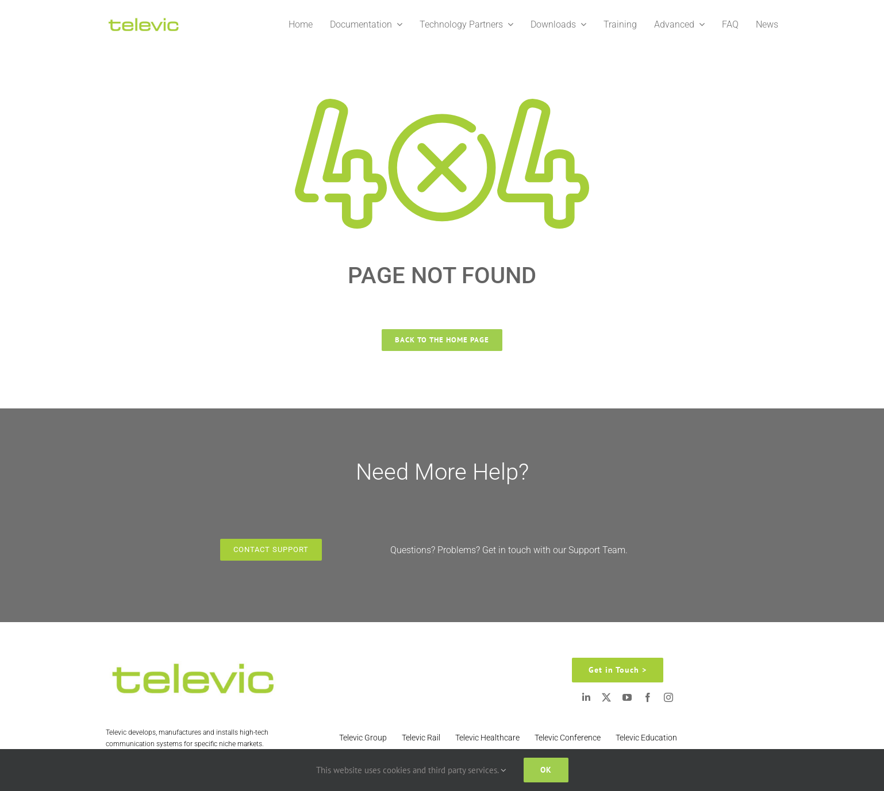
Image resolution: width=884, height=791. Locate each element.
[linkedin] (586, 697)
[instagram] (668, 697)
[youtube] (627, 697)
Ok (546, 770)
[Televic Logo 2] (143, 20)
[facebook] (647, 697)
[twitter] (606, 697)
